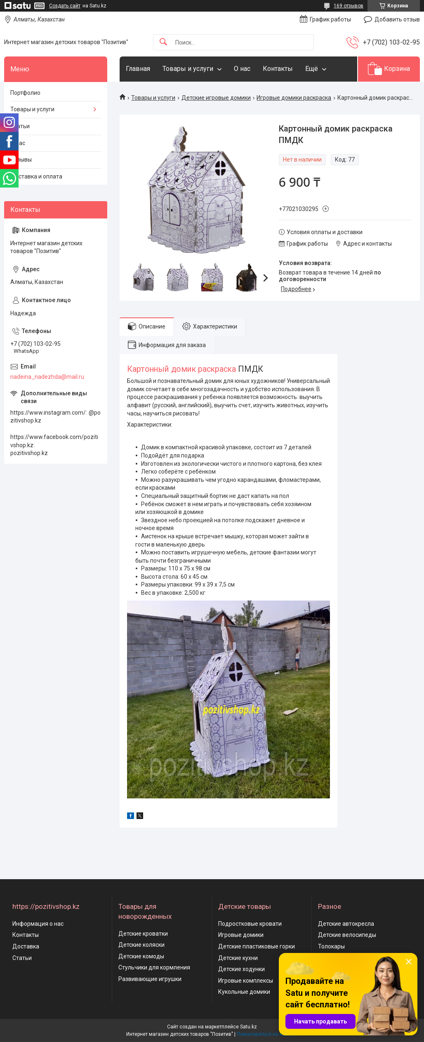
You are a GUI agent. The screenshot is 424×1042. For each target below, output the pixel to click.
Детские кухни (238, 958)
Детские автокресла (346, 923)
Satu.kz (248, 1027)
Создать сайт (64, 6)
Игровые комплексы (245, 980)
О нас (242, 69)
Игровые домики (241, 935)
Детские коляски (141, 944)
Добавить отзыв (397, 19)
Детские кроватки (143, 933)
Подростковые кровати (250, 923)
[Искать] (163, 42)
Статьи (20, 126)
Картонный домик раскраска (181, 369)
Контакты (278, 69)
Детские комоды (141, 956)
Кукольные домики (244, 991)
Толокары (331, 946)
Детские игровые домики (216, 97)
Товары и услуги (188, 69)
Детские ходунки (241, 969)
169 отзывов (348, 6)
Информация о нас (38, 923)
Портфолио (25, 92)
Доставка (25, 946)
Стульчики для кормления (154, 967)
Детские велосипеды (347, 935)
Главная (138, 69)
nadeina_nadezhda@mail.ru (47, 376)
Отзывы (21, 159)
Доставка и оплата (36, 176)
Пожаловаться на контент (267, 1034)
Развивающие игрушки (149, 979)
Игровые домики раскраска (294, 97)
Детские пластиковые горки (256, 946)
